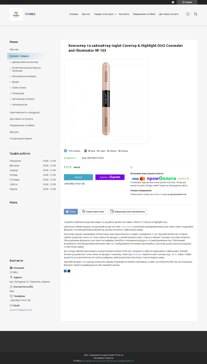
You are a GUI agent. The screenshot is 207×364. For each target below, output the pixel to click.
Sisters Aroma (19, 87)
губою (174, 254)
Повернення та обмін (144, 14)
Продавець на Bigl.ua (103, 358)
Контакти (124, 14)
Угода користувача (21, 138)
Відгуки (14, 132)
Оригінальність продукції (25, 112)
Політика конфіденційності (121, 361)
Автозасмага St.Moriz (23, 99)
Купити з (110, 177)
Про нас (86, 14)
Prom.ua (119, 355)
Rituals (15, 82)
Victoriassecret (19, 104)
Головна (74, 14)
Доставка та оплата (21, 118)
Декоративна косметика (25, 62)
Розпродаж (18, 93)
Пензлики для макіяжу (24, 76)
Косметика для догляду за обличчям (26, 69)
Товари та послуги (104, 14)
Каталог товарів (19, 56)
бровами (136, 254)
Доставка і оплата (168, 14)
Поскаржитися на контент (94, 361)
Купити (78, 177)
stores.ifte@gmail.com (21, 310)
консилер (126, 226)
